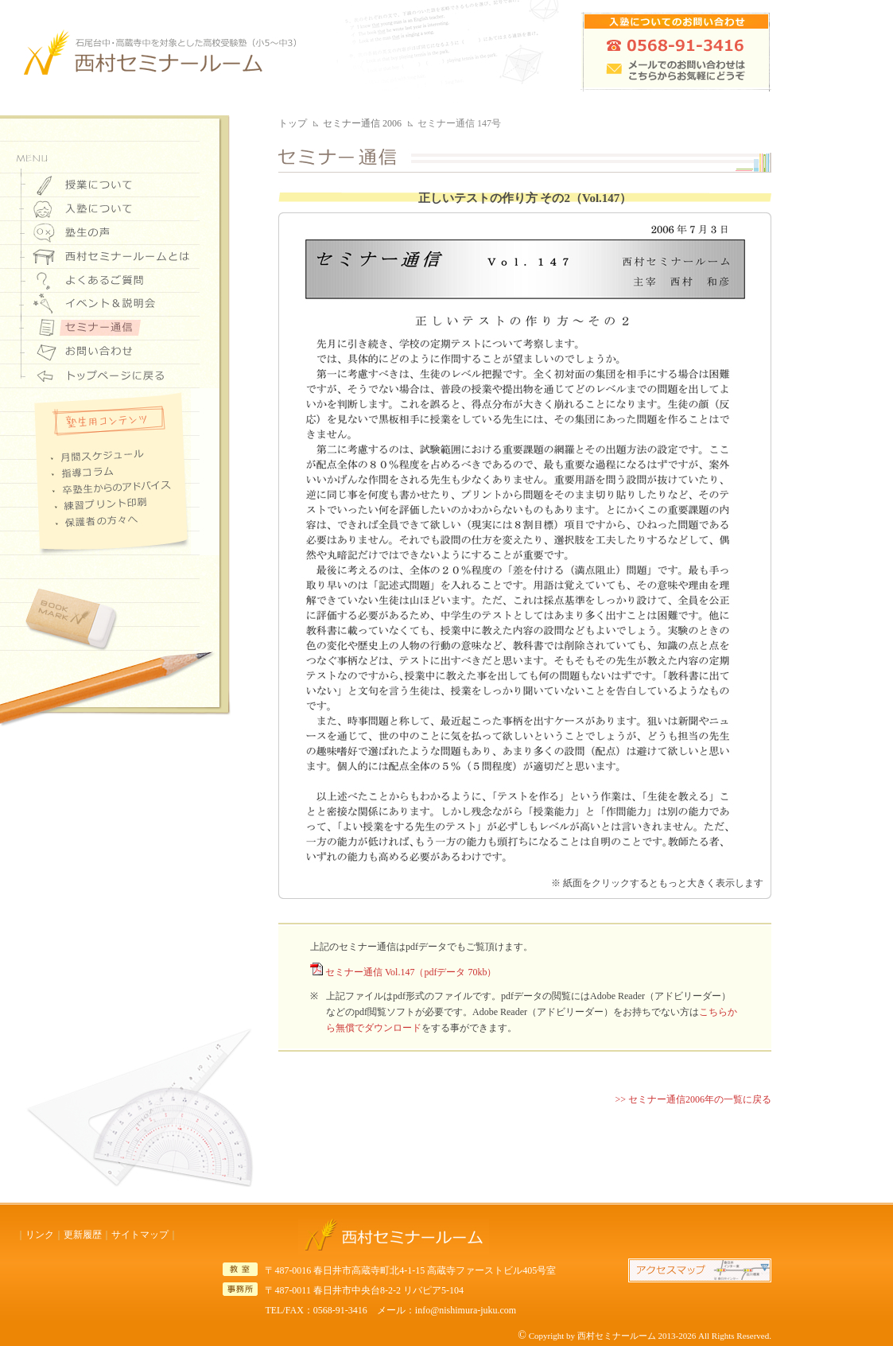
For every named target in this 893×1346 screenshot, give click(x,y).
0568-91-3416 (340, 1310)
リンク (39, 1234)
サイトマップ (140, 1234)
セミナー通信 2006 (362, 123)
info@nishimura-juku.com (465, 1310)
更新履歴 (83, 1234)
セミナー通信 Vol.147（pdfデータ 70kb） (410, 972)
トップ (292, 123)
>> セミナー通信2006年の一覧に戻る (693, 1099)
